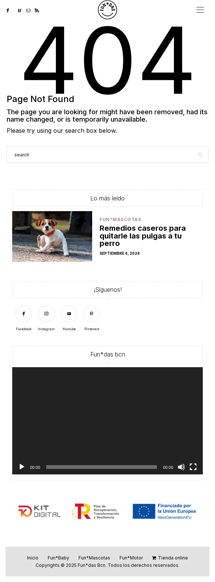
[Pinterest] (91, 318)
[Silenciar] (181, 467)
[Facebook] (10, 10)
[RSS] (39, 10)
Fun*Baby (58, 558)
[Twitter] (15, 10)
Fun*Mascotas (120, 219)
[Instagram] (46, 318)
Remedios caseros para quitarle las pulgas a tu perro (143, 235)
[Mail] (30, 10)
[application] (107, 420)
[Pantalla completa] (193, 467)
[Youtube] (69, 318)
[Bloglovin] (22, 10)
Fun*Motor (131, 558)
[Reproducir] (22, 467)
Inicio (32, 558)
